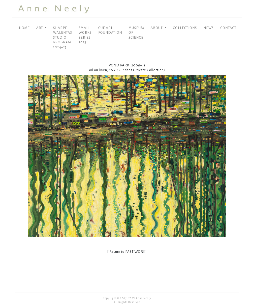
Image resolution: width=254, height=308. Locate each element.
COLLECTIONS (185, 28)
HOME (24, 28)
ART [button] (40, 28)
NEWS (208, 28)
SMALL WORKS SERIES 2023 (85, 35)
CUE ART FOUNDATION (110, 30)
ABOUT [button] (157, 28)
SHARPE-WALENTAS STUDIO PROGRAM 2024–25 (62, 37)
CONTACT (228, 28)
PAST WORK (135, 251)
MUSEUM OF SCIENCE (136, 32)
